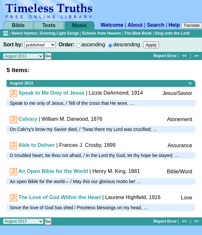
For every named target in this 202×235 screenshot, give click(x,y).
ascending (93, 44)
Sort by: (13, 44)
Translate (191, 25)
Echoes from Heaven (101, 33)
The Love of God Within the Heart (59, 197)
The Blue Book (138, 33)
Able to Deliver (36, 145)
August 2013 (21, 83)
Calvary (27, 119)
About (135, 25)
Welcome (112, 25)
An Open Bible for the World (53, 171)
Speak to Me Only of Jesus (51, 93)
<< (184, 56)
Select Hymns (24, 33)
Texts (49, 25)
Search (155, 25)
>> (196, 56)
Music (79, 25)
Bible (18, 25)
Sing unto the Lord (172, 33)
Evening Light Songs (59, 33)
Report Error (165, 56)
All (5, 33)
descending (126, 44)
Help (174, 25)
